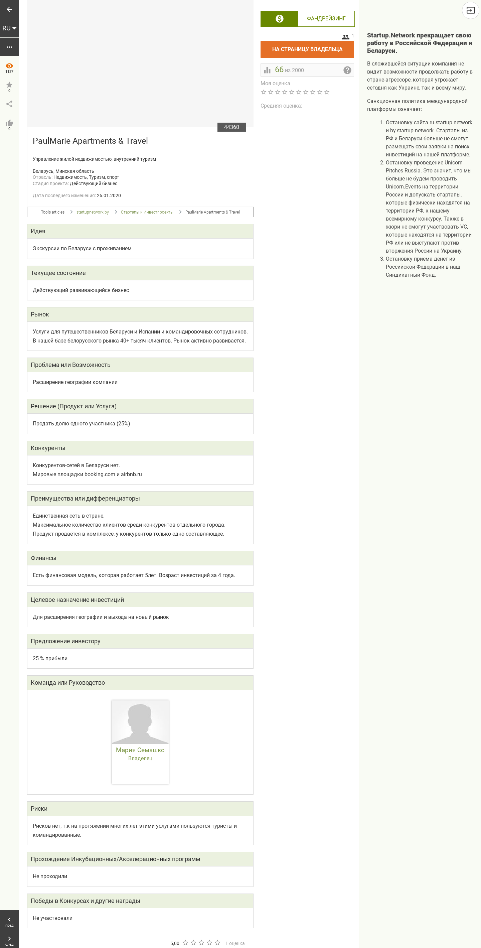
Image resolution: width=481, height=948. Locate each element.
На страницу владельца (313, 46)
